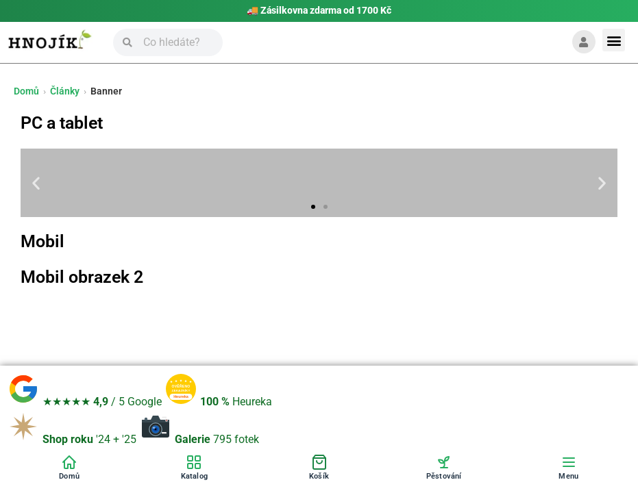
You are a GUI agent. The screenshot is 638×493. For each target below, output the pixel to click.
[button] (613, 40)
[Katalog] (194, 467)
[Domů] (69, 467)
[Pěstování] (444, 467)
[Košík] (318, 467)
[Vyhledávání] (177, 42)
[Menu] (568, 467)
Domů (26, 91)
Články (64, 91)
